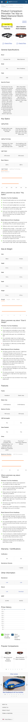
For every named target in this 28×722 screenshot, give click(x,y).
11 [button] (14, 696)
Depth (18, 299)
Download (21, 591)
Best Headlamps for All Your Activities (13, 692)
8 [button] (22, 669)
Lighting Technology (14, 169)
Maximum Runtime (6, 454)
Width (13, 299)
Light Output (4, 169)
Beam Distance (5, 171)
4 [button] (13, 669)
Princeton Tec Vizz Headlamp (7, 636)
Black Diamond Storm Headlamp (17, 637)
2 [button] (8, 669)
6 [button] (17, 669)
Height (8, 299)
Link (7, 582)
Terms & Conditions (7, 713)
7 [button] (19, 669)
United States (7, 719)
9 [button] (23, 694)
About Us (4, 704)
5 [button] (15, 669)
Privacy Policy (6, 710)
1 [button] (6, 669)
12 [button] (16, 696)
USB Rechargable (18, 454)
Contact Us (5, 707)
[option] (14, 658)
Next (26, 657)
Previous (2, 657)
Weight (3, 299)
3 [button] (10, 669)
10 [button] (12, 696)
